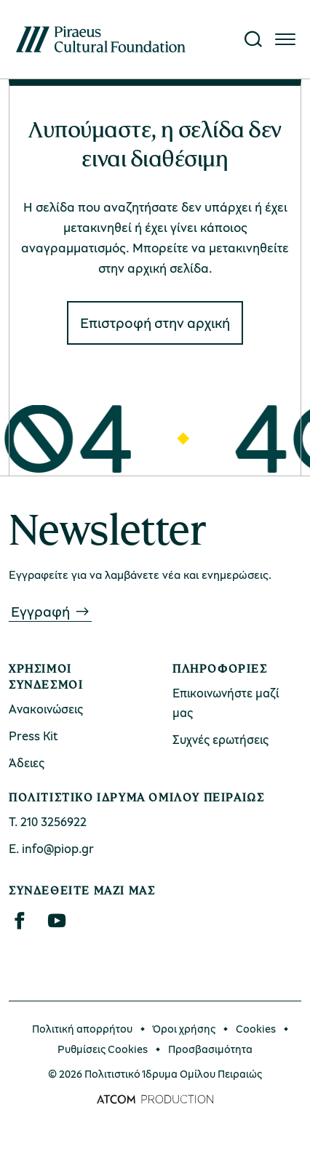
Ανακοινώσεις (46, 708)
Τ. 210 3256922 (48, 821)
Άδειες (26, 762)
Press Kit (33, 735)
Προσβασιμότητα (210, 1048)
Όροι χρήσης (184, 1028)
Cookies (256, 1028)
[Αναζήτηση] (253, 39)
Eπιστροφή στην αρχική (155, 322)
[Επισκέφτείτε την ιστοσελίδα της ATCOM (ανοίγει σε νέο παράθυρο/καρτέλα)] (155, 1099)
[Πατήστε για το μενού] (285, 39)
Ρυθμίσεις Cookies (102, 1048)
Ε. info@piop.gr (51, 848)
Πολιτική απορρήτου (82, 1028)
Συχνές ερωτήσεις (220, 739)
